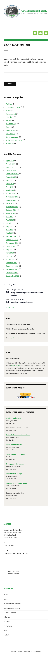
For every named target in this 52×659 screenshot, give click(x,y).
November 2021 (12, 243)
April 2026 (10, 161)
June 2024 (10, 203)
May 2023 (9, 217)
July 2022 (9, 226)
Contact (6, 635)
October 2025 (11, 170)
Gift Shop (10, 117)
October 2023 (11, 210)
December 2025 (12, 167)
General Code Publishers (15, 454)
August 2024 (11, 200)
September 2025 (12, 174)
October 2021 (11, 246)
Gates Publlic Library (14, 444)
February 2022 (11, 236)
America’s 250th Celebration (22, 302)
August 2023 (11, 213)
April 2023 (10, 220)
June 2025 (10, 184)
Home (6, 595)
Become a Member (10, 613)
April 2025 (10, 190)
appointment (14, 338)
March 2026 (10, 164)
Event (8, 111)
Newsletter (10, 130)
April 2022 (10, 233)
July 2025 (9, 180)
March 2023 (10, 223)
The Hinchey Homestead (12, 608)
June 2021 (10, 253)
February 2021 (11, 263)
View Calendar (9, 307)
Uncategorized (12, 137)
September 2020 (12, 276)
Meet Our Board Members (12, 604)
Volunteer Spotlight (14, 140)
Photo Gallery (8, 626)
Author (9, 104)
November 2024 (12, 197)
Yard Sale (10, 144)
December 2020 (12, 266)
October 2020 (11, 273)
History (9, 120)
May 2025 (9, 187)
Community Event (13, 107)
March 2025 (10, 194)
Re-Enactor (10, 134)
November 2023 (12, 207)
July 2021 (9, 250)
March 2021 (10, 259)
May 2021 (9, 256)
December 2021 (12, 240)
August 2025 (11, 177)
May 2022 (9, 230)
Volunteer (7, 617)
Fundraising (11, 114)
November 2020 (12, 269)
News (8, 127)
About (6, 599)
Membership (11, 124)
